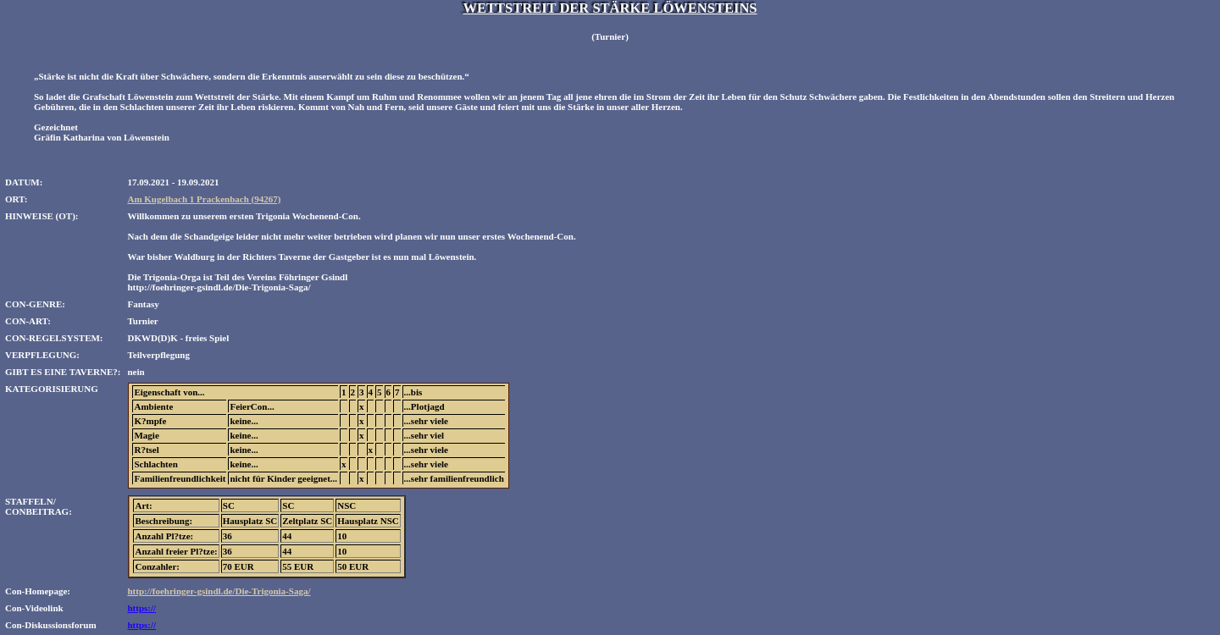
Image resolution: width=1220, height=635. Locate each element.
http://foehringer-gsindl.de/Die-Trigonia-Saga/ (218, 591)
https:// (141, 608)
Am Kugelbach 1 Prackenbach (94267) (203, 199)
